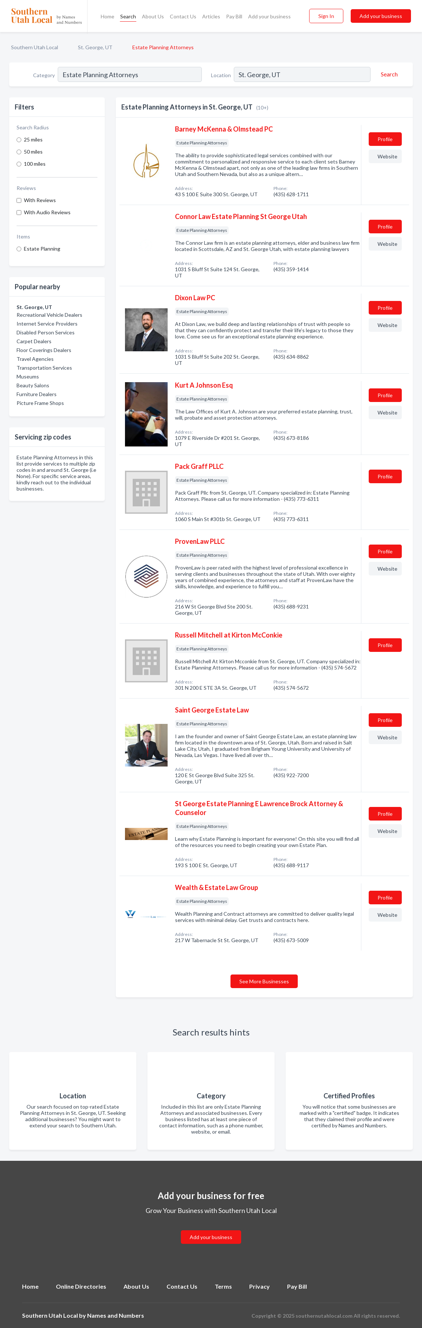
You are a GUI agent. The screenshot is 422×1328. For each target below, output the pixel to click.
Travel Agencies (35, 359)
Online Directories (81, 1286)
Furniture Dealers (37, 394)
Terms (223, 1286)
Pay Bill (234, 16)
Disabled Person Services (46, 332)
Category (44, 75)
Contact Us (183, 16)
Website (387, 156)
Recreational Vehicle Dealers (49, 315)
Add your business (269, 16)
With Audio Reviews (47, 212)
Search (128, 16)
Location (221, 75)
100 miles (35, 164)
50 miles (33, 151)
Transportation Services (44, 368)
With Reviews (40, 200)
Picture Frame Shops (40, 403)
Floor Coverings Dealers (44, 350)
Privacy (259, 1286)
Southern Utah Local (34, 47)
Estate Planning (42, 248)
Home (107, 16)
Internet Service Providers (47, 323)
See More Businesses (264, 981)
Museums (28, 376)
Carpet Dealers (34, 341)
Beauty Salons (33, 385)
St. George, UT (95, 47)
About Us (153, 16)
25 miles (33, 139)
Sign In (326, 16)
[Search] (388, 74)
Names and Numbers (115, 1315)
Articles (211, 16)
